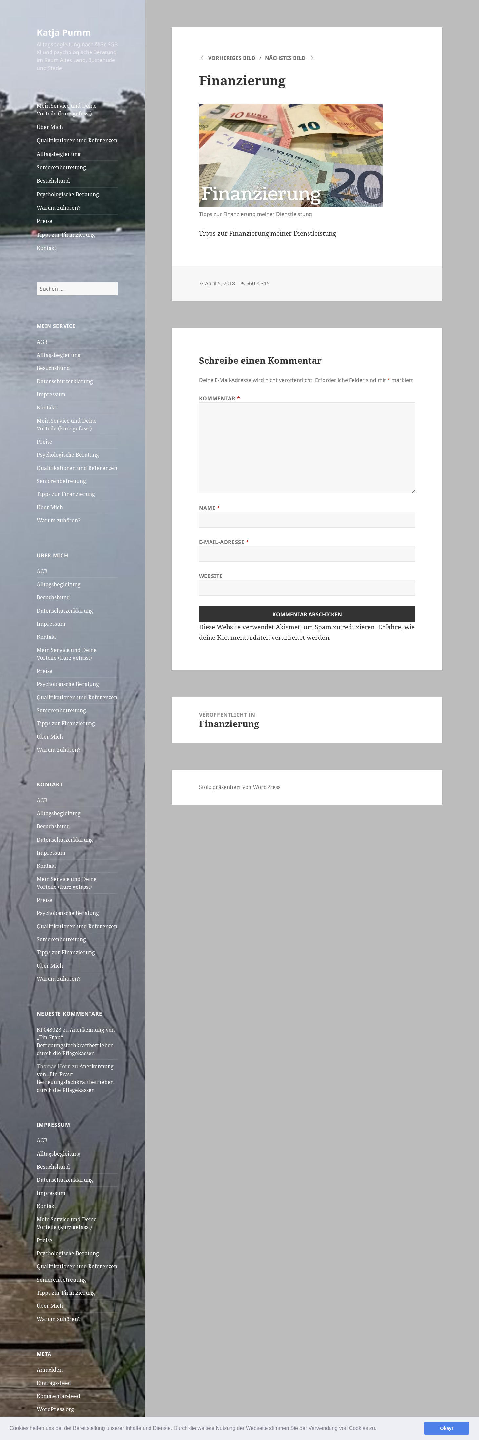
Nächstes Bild (285, 58)
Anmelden (50, 1369)
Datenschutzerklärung (65, 381)
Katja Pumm (64, 32)
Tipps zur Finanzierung (66, 234)
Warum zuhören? (59, 207)
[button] (379, 1429)
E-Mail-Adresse (224, 542)
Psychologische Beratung (68, 194)
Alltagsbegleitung (59, 153)
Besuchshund (53, 180)
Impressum (51, 394)
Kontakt (46, 248)
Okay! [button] (446, 1428)
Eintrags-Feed (54, 1383)
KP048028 (49, 1029)
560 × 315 (257, 283)
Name (209, 507)
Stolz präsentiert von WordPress (239, 787)
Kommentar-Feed (58, 1396)
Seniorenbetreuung (61, 167)
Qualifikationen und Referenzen (77, 140)
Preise (44, 221)
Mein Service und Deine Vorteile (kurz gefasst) (67, 109)
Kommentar (219, 398)
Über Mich (50, 127)
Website (211, 576)
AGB (42, 341)
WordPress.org (55, 1409)
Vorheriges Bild (231, 58)
